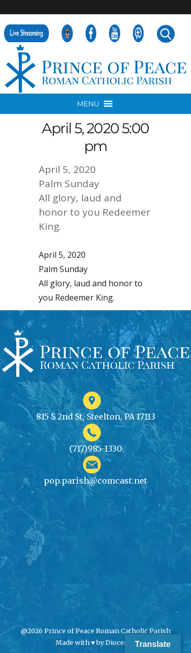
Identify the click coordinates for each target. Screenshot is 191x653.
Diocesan (120, 642)
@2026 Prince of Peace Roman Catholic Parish (96, 631)
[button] (88, 104)
